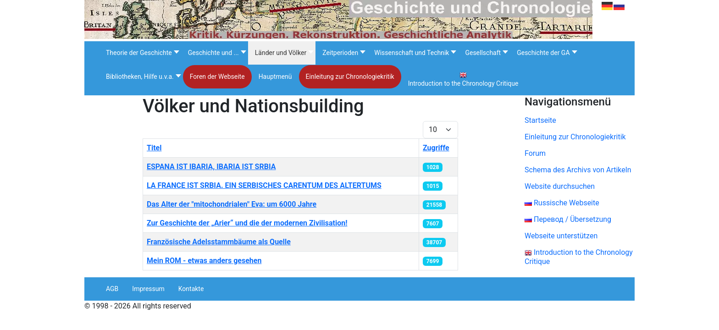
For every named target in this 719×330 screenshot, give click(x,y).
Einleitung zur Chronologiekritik (575, 136)
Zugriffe (436, 147)
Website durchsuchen (560, 186)
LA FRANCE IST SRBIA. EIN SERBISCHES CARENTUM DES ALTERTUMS (264, 185)
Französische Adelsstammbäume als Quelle (219, 241)
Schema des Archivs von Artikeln (578, 169)
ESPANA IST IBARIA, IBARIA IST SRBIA (211, 166)
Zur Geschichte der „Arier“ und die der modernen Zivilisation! (247, 223)
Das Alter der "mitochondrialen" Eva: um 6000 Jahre (231, 204)
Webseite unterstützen (561, 235)
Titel (154, 147)
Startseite (540, 120)
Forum (535, 153)
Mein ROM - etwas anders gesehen (204, 260)
